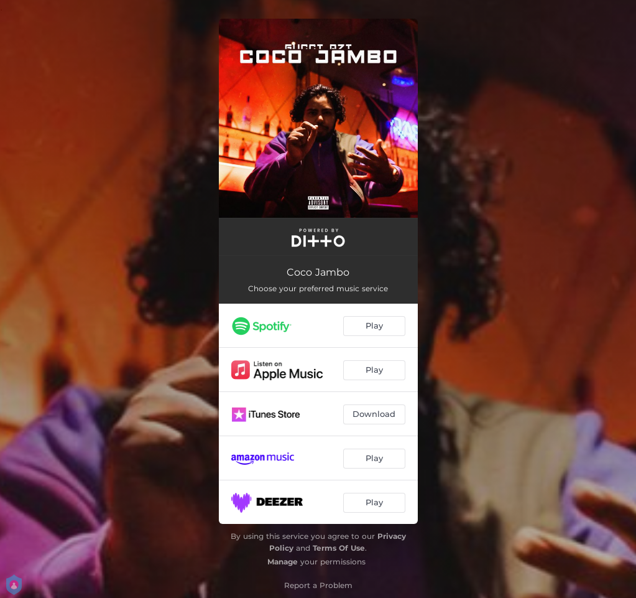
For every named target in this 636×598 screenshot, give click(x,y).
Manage (282, 561)
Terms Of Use (339, 548)
